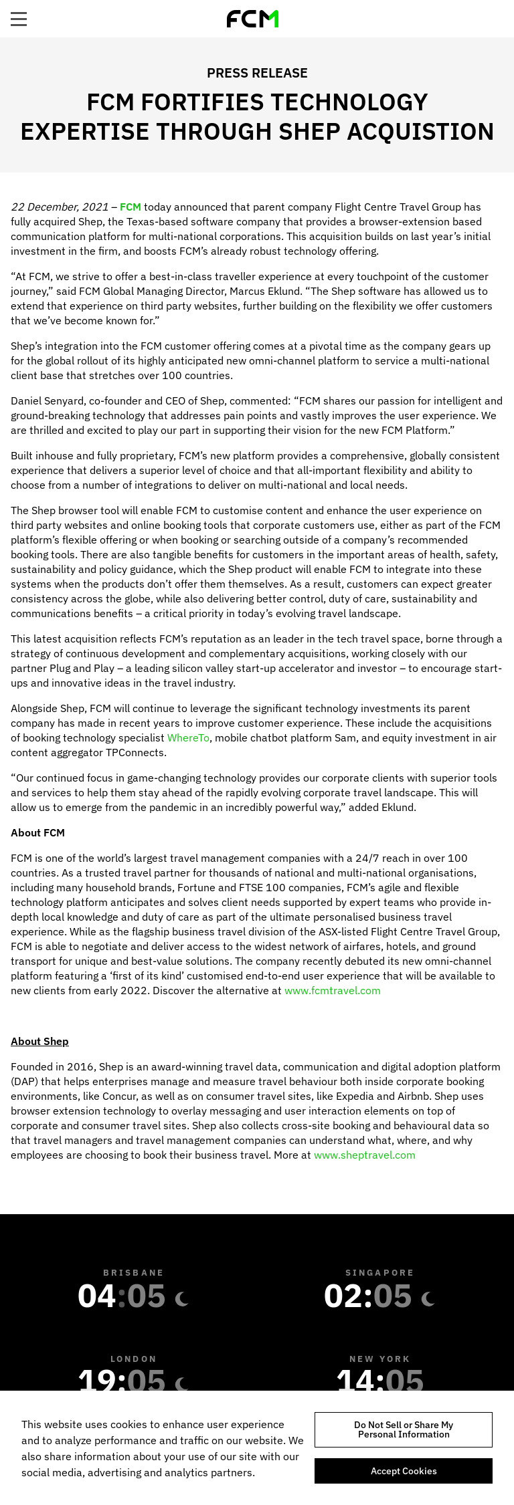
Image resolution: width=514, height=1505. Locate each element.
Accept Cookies (404, 1471)
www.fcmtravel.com (332, 990)
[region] (257, 1448)
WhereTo (188, 737)
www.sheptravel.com (365, 1154)
